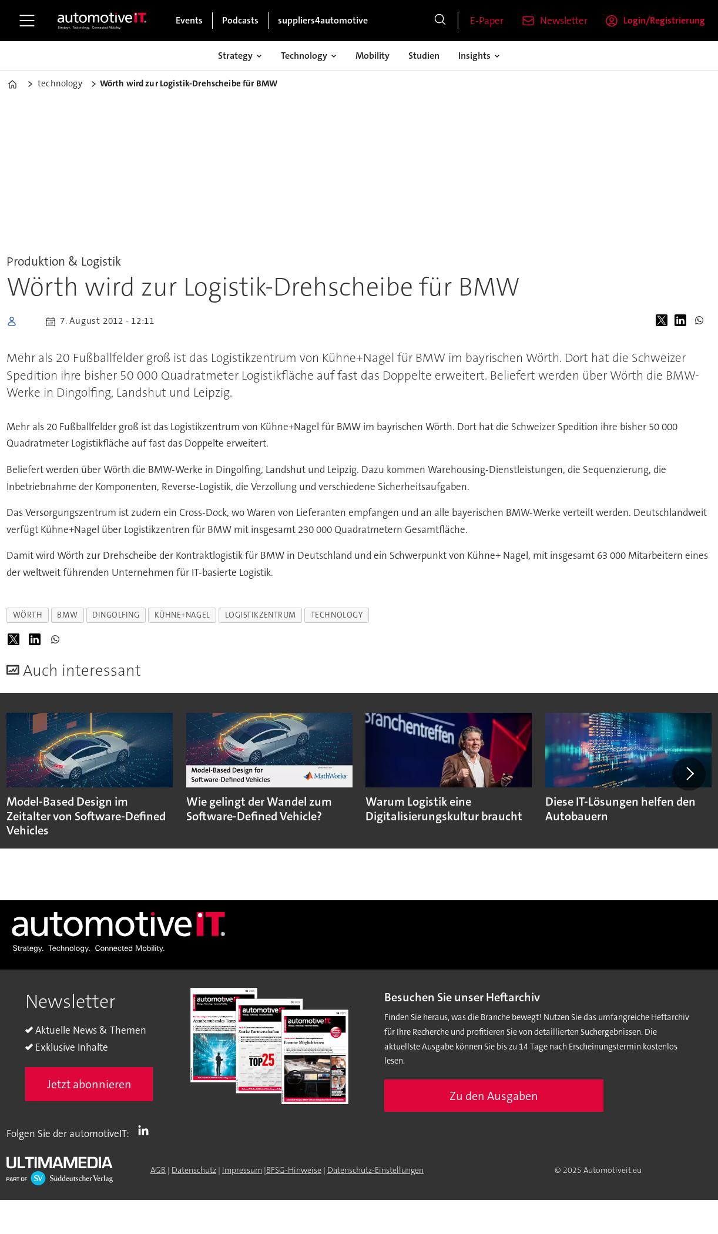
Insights (474, 55)
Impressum (242, 1170)
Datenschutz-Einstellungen (375, 1170)
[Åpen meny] (27, 20)
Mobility (372, 55)
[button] (688, 773)
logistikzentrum (260, 615)
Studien (423, 55)
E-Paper (487, 20)
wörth (28, 615)
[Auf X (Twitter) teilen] (664, 321)
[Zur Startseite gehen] (102, 20)
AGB (158, 1170)
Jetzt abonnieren (89, 1084)
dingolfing (115, 615)
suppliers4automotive (323, 20)
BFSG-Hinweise (293, 1170)
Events (189, 20)
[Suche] (440, 20)
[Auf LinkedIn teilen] (683, 321)
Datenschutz (194, 1170)
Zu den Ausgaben (493, 1096)
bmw (67, 615)
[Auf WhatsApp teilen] (701, 321)
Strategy (235, 55)
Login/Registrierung (664, 20)
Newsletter (564, 20)
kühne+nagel (182, 615)
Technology (304, 55)
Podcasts (240, 20)
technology (337, 615)
